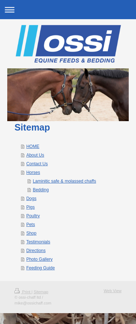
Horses (33, 172)
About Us (35, 155)
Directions (35, 250)
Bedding (41, 189)
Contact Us (37, 163)
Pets (30, 224)
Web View (112, 291)
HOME (32, 146)
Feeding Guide (40, 267)
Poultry (33, 215)
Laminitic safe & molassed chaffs (64, 181)
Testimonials (38, 241)
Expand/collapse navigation (68, 9)
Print (23, 292)
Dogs (31, 198)
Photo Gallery (39, 259)
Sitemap (41, 292)
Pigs (30, 207)
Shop (31, 233)
